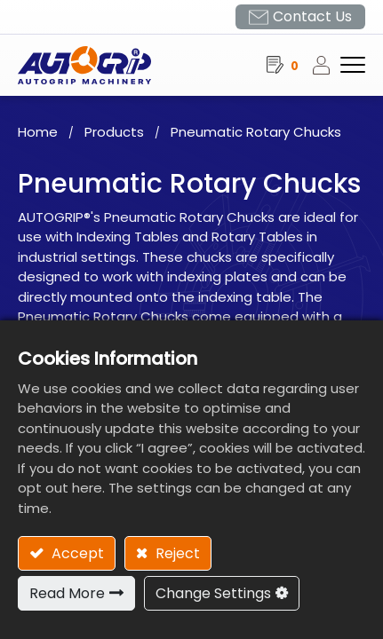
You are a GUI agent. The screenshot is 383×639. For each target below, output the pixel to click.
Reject (176, 553)
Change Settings (213, 593)
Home (38, 131)
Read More (67, 593)
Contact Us (312, 16)
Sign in (326, 65)
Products (114, 131)
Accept (76, 553)
